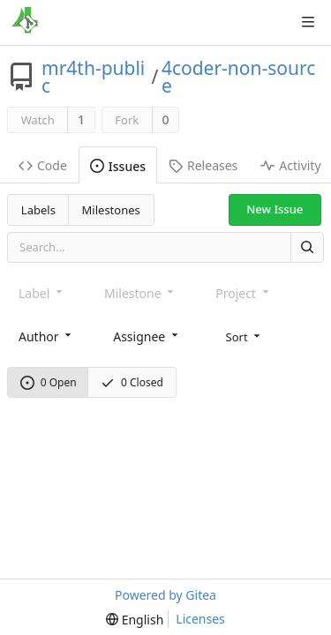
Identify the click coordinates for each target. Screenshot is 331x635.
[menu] (245, 336)
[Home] (24, 22)
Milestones (111, 210)
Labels (38, 210)
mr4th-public (93, 76)
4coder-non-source (239, 76)
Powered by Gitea (165, 594)
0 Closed (132, 382)
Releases (203, 165)
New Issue (274, 209)
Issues (118, 166)
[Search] (307, 247)
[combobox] (46, 336)
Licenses (200, 618)
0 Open (48, 382)
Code (43, 165)
